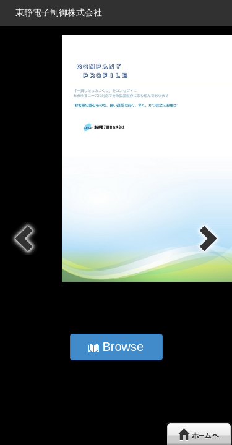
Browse (116, 347)
